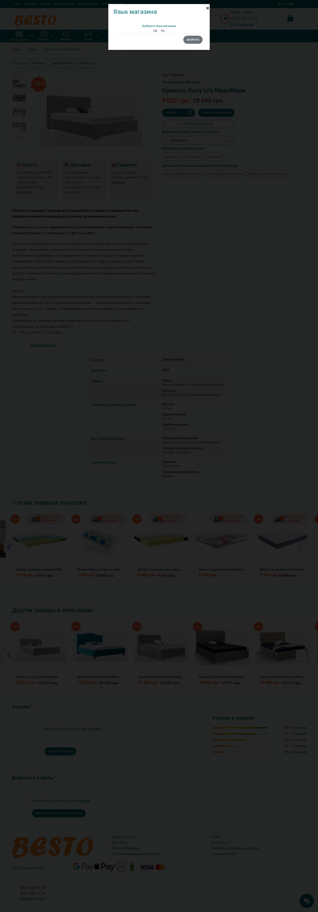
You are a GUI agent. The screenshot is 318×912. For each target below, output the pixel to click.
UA (155, 30)
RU (163, 30)
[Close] (208, 6)
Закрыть (193, 39)
